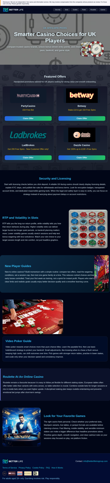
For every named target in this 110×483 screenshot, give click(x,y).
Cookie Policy (38, 468)
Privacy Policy (25, 468)
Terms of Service (9, 468)
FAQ (48, 468)
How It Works (57, 468)
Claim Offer (28, 118)
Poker (84, 10)
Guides (75, 10)
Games (103, 10)
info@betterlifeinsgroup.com (95, 461)
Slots (66, 10)
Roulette (93, 10)
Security (57, 10)
